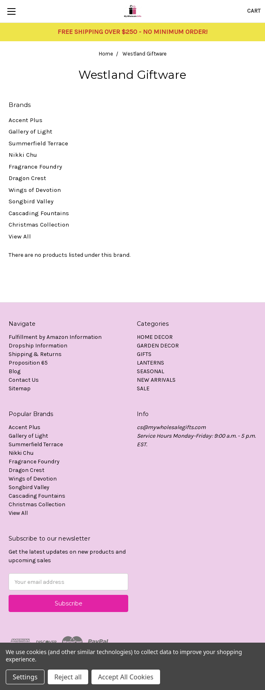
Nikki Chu (23, 154)
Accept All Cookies (126, 676)
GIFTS (144, 354)
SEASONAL (150, 371)
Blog (14, 371)
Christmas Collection (39, 224)
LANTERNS (150, 362)
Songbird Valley (31, 201)
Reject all (68, 676)
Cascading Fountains (39, 213)
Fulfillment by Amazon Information (55, 337)
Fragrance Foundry (35, 166)
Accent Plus (25, 120)
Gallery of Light (30, 131)
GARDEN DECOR (158, 345)
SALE (143, 388)
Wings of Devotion (35, 190)
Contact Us (24, 379)
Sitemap (20, 388)
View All (20, 236)
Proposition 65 (28, 362)
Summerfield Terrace (38, 143)
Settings (25, 676)
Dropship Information (38, 345)
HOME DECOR (155, 337)
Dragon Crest (27, 178)
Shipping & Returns (35, 354)
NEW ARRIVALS (156, 379)
